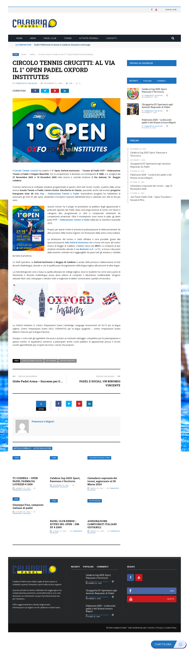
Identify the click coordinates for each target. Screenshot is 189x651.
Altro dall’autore (42, 467)
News (33, 38)
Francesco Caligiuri (26, 83)
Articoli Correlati (22, 467)
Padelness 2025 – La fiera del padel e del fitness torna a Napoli (159, 121)
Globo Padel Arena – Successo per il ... (38, 400)
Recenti (133, 80)
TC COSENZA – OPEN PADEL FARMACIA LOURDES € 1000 (25, 500)
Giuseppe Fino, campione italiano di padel (28, 525)
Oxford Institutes (67, 379)
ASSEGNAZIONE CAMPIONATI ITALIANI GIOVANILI (102, 543)
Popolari (147, 81)
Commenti (161, 81)
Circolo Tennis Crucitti (32, 379)
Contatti (111, 38)
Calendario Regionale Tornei (99, 477)
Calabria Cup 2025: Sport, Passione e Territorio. (65, 498)
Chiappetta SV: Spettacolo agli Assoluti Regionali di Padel (157, 105)
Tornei (68, 38)
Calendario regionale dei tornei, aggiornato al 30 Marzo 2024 (102, 500)
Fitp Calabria (51, 379)
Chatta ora (170, 644)
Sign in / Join (171, 9)
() (88, 249)
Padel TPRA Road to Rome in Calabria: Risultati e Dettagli (62, 44)
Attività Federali (88, 38)
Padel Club (50, 38)
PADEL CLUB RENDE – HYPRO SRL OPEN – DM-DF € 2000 (65, 543)
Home (19, 38)
